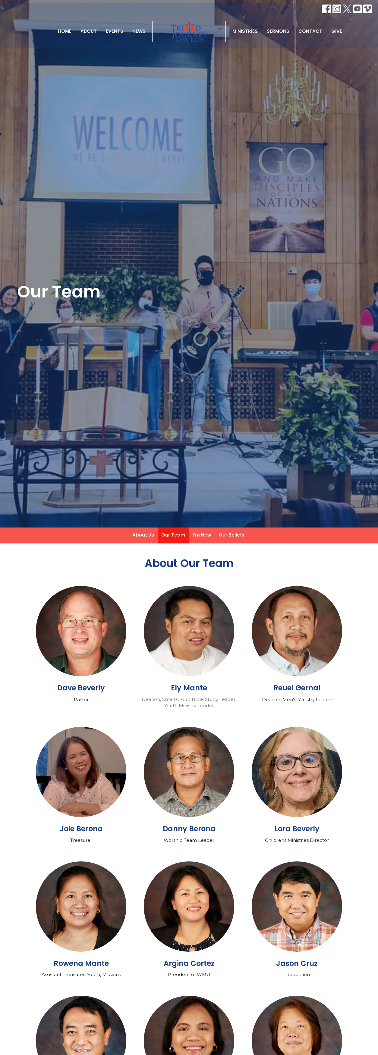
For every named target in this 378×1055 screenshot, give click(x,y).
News (139, 31)
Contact (310, 31)
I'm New (202, 535)
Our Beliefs (231, 535)
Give (336, 31)
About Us (143, 535)
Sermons (278, 31)
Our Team (173, 535)
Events (114, 31)
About (88, 31)
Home (64, 31)
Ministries (245, 31)
